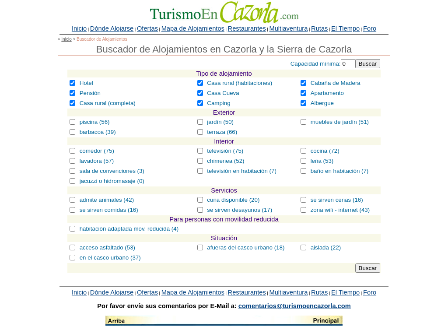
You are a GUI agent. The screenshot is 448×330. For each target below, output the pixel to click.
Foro (369, 28)
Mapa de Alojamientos (192, 28)
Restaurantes (247, 28)
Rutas (319, 28)
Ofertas (147, 28)
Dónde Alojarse (111, 28)
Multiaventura (288, 28)
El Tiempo (345, 28)
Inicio (79, 28)
